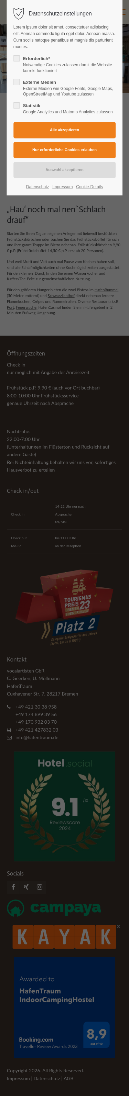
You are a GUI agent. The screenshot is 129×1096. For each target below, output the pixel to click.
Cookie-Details (89, 186)
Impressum (62, 186)
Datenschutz (37, 186)
